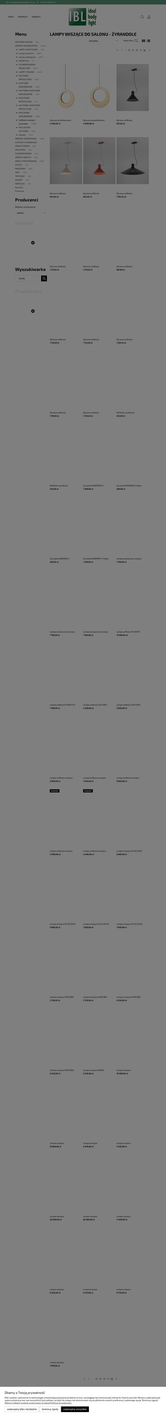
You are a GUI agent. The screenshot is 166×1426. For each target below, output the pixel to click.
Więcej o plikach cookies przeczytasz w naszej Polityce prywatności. (38, 1403)
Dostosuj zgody (50, 1409)
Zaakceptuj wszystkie (75, 1409)
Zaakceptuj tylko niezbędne (22, 1409)
